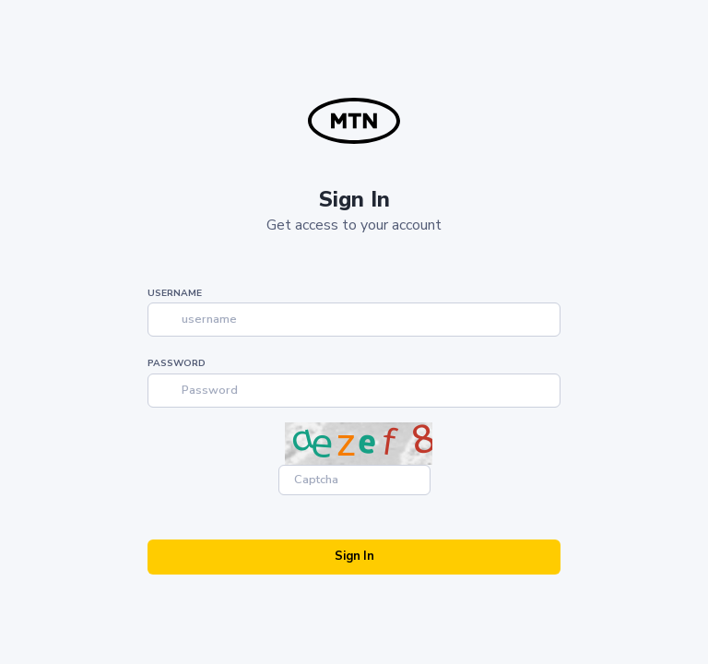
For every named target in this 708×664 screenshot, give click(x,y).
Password (177, 363)
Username (175, 293)
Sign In (354, 556)
